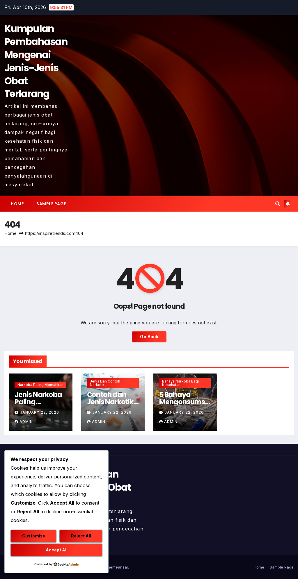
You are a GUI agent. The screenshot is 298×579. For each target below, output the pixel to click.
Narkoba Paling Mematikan (40, 385)
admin (24, 421)
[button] (277, 204)
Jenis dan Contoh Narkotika (105, 383)
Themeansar (116, 567)
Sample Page (51, 204)
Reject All (81, 535)
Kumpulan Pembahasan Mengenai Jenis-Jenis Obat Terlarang (36, 61)
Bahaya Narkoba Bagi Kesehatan (180, 383)
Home (17, 204)
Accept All (57, 549)
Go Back (149, 336)
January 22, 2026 (39, 412)
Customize (33, 535)
